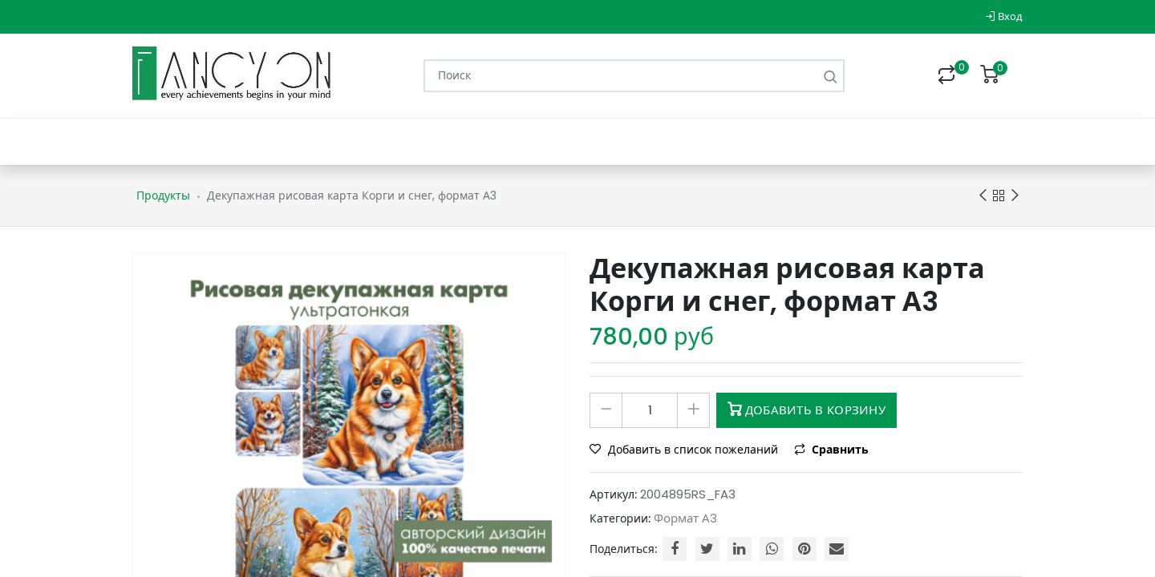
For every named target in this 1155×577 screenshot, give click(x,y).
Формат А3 (685, 518)
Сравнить (831, 450)
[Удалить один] (606, 410)
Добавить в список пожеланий (685, 450)
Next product (1015, 196)
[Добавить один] (693, 410)
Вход (1004, 16)
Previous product (983, 196)
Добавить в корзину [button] (806, 409)
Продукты (163, 196)
